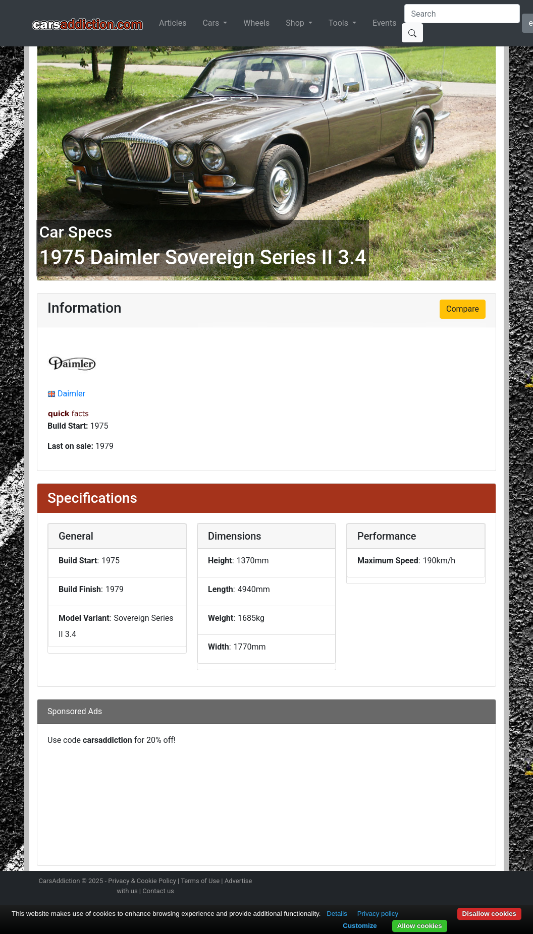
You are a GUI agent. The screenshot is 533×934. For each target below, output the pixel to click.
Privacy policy (377, 913)
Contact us (158, 891)
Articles (172, 23)
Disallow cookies (489, 913)
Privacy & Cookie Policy (142, 881)
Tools (339, 23)
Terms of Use (200, 881)
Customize (360, 925)
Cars (211, 23)
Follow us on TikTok (477, 882)
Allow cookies (419, 925)
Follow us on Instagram (424, 882)
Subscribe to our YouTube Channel (495, 882)
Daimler (71, 393)
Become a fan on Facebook (460, 882)
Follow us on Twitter (442, 882)
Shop (296, 23)
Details (337, 913)
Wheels (256, 23)
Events (384, 23)
